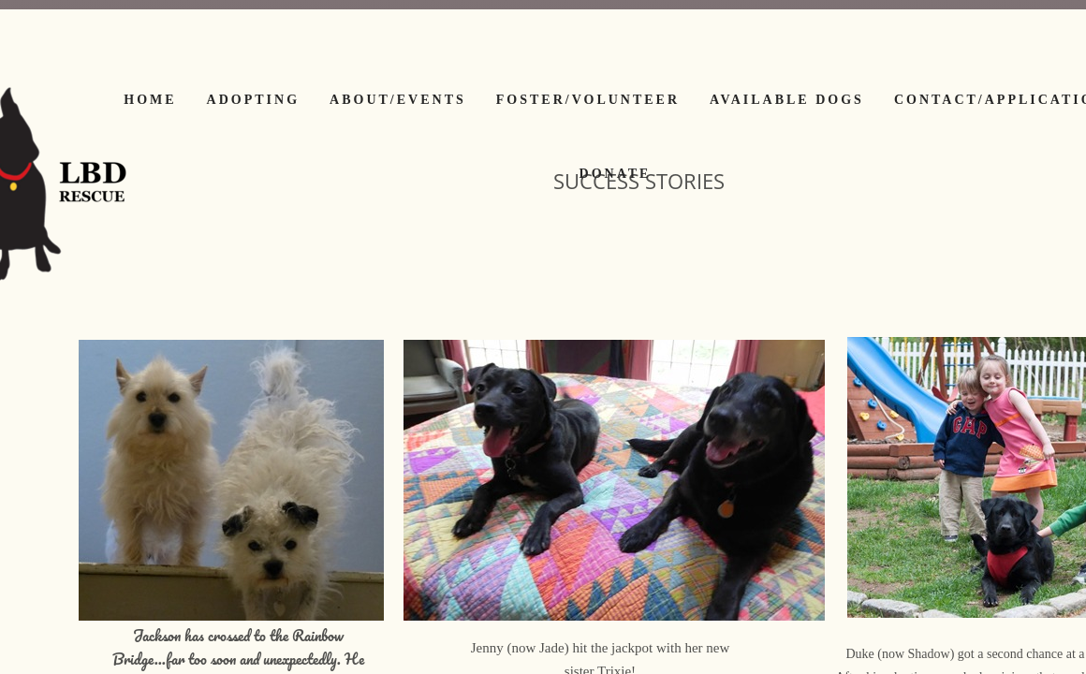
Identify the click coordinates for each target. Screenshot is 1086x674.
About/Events (398, 100)
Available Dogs (787, 100)
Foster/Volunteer (588, 100)
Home (150, 100)
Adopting (253, 100)
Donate (616, 174)
